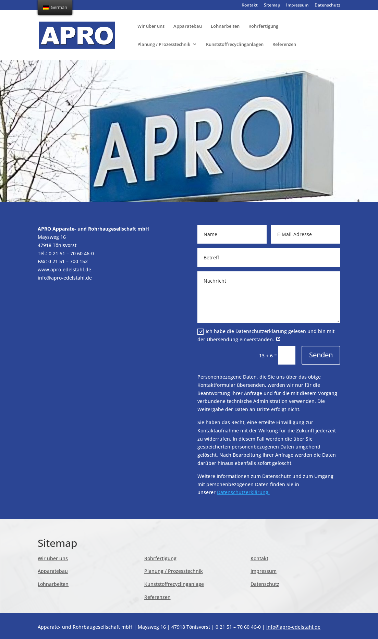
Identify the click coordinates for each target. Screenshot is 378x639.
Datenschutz (327, 5)
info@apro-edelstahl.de (65, 277)
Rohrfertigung (263, 26)
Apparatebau (187, 26)
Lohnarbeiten (225, 26)
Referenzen (284, 44)
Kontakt (250, 5)
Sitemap (272, 5)
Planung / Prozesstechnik (163, 44)
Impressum (297, 5)
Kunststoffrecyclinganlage (174, 584)
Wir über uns (150, 26)
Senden (321, 354)
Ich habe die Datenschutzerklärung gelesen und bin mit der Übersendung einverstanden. (265, 335)
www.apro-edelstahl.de (64, 269)
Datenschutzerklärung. (243, 492)
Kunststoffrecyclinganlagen (235, 44)
